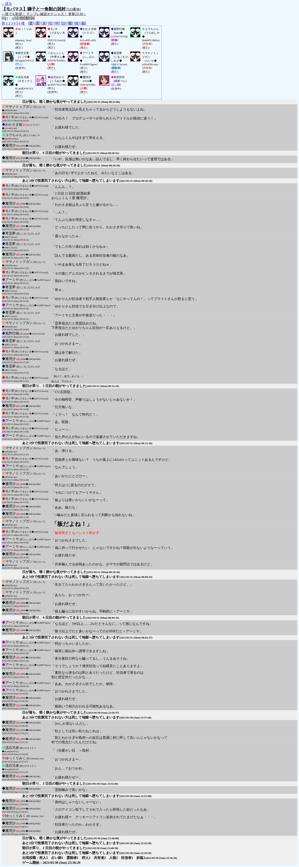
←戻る (7, 4)
